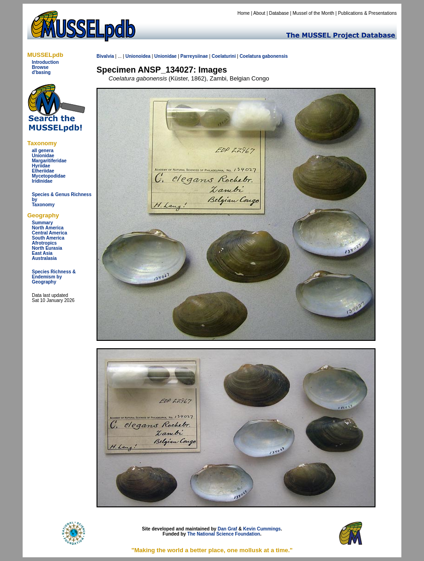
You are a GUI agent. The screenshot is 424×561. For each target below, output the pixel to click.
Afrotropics (44, 243)
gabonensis (275, 56)
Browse (40, 67)
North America (48, 227)
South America (48, 237)
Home (243, 13)
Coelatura (250, 56)
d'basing (41, 72)
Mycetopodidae (49, 176)
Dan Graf (227, 528)
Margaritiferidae (49, 160)
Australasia (44, 258)
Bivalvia (105, 56)
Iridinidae (42, 181)
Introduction (45, 62)
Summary (42, 222)
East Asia (42, 253)
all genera (43, 150)
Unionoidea (137, 56)
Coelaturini (224, 56)
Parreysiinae (194, 56)
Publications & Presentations (367, 13)
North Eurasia (47, 248)
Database (279, 13)
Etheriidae (43, 170)
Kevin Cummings (262, 528)
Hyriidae (41, 165)
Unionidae (43, 155)
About (259, 13)
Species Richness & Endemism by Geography (54, 276)
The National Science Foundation (223, 533)
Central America (49, 232)
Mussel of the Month (313, 13)
